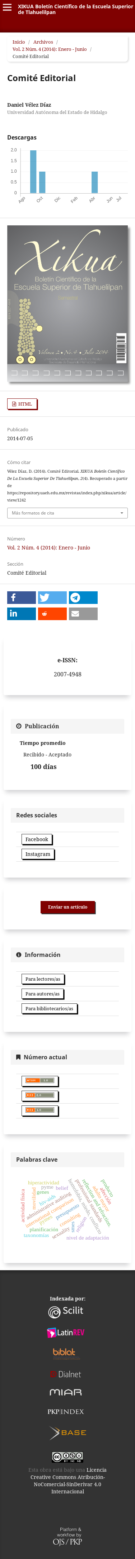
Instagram (37, 854)
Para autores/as (42, 993)
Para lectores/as (42, 979)
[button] (21, 597)
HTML (24, 404)
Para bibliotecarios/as (49, 1008)
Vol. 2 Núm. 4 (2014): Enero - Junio (50, 49)
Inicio (19, 42)
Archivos (43, 42)
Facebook (36, 839)
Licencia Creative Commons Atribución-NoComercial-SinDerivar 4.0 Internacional (69, 1480)
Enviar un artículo (67, 907)
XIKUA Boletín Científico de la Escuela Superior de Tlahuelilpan (75, 9)
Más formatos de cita (33, 513)
